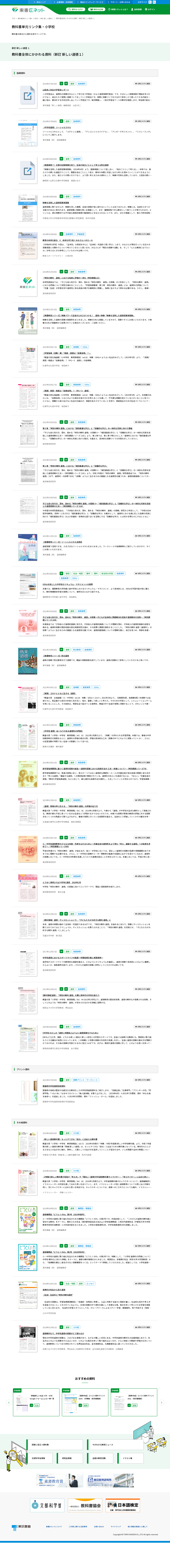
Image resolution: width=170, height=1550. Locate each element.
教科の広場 (96, 9)
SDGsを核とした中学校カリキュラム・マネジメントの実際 (71, 586)
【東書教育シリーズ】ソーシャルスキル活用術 (65, 543)
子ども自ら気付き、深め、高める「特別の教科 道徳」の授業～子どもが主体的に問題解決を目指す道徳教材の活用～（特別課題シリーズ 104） (97, 621)
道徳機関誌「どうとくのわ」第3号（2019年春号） (67, 1223)
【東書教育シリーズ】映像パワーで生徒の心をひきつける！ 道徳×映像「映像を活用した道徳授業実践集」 (95, 315)
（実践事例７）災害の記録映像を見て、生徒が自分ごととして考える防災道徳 (80, 165)
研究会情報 (68, 1468)
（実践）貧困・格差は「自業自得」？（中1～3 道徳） (69, 391)
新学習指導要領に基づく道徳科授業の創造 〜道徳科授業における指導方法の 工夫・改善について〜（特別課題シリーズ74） (97, 774)
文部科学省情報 (39, 1468)
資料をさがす (75, 9)
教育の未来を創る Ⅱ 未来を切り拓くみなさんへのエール (71, 240)
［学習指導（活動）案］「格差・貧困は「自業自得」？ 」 (70, 353)
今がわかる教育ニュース (104, 1454)
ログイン (149, 9)
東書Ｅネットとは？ (118, 9)
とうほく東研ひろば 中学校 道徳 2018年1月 (64, 889)
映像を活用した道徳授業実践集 (57, 203)
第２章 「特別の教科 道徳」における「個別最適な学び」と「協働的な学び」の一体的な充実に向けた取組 (93, 428)
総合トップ (40, 2)
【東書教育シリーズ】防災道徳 (57, 659)
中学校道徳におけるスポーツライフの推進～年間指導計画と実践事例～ (77, 964)
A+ (154, 2)
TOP (13, 18)
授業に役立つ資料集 (42, 1454)
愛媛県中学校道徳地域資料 (55, 1092)
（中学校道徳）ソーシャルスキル (58, 127)
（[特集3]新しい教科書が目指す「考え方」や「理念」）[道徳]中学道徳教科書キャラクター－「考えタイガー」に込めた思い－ (96, 1185)
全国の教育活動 (100, 1468)
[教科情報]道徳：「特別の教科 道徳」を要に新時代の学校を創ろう (74, 1002)
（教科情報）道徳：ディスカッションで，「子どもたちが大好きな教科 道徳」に (81, 926)
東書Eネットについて (55, 1534)
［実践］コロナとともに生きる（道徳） (62, 696)
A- (150, 2)
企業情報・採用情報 (63, 2)
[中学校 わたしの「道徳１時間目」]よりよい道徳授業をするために (74, 1039)
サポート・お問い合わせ (119, 2)
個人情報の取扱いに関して (147, 1534)
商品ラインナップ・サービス (90, 2)
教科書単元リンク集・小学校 (29, 18)
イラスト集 (128, 1468)
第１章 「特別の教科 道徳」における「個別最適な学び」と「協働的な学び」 (79, 466)
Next (162, 1412)
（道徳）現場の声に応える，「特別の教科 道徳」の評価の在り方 (74, 811)
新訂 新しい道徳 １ (51, 18)
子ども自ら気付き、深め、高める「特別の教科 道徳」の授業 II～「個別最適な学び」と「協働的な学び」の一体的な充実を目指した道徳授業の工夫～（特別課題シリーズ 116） (97, 505)
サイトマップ (123, 1534)
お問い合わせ (104, 1534)
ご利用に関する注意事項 (81, 1534)
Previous (8, 1412)
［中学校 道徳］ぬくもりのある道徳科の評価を (65, 734)
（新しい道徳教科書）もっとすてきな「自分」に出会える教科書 (73, 1146)
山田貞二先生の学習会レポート (57, 90)
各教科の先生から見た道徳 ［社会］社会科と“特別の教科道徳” (60, 1301)
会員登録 (136, 9)
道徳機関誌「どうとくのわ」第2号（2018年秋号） (67, 1260)
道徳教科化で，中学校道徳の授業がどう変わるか (66, 1344)
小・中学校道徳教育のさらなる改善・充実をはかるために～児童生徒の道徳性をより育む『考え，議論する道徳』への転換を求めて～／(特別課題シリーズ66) (97, 851)
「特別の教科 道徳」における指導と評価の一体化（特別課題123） (75, 278)
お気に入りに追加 (142, 84)
